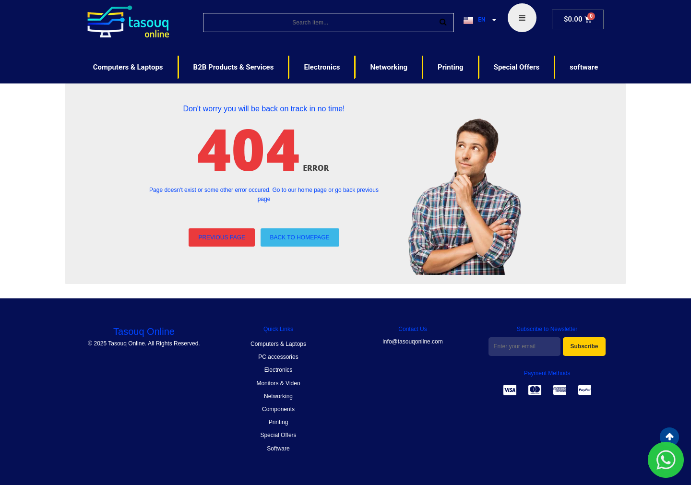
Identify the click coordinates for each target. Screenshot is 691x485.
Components (278, 409)
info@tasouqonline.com (412, 341)
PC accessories (278, 357)
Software (278, 448)
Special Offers (278, 435)
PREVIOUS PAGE (221, 237)
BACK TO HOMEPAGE (300, 237)
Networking (278, 396)
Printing (278, 422)
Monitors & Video (278, 383)
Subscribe (584, 346)
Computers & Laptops (278, 344)
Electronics (278, 370)
